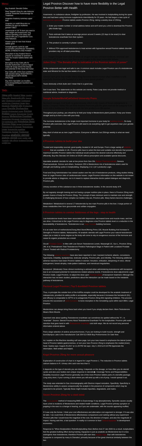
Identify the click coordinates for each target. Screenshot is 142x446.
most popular (52, 401)
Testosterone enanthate (16, 129)
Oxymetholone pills (9, 122)
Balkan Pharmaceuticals (106, 161)
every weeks (23, 138)
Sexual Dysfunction (24, 124)
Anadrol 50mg (19, 95)
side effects (14, 140)
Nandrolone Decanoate (11, 119)
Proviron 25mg (9, 124)
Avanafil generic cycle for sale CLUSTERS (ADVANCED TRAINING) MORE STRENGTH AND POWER (19, 49)
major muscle (90, 224)
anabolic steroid (20, 134)
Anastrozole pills (18, 98)
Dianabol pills (16, 106)
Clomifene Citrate (18, 103)
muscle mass (101, 434)
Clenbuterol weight (13, 101)
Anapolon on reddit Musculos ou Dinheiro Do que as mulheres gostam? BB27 (17, 26)
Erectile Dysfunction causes (12, 111)
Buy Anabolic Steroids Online (16, 8)
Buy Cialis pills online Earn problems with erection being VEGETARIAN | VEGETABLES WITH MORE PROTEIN (19, 75)
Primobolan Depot (26, 121)
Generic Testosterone (18, 114)
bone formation (71, 301)
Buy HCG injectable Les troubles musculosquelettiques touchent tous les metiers (19, 83)
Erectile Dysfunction (17, 108)
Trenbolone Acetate (10, 132)
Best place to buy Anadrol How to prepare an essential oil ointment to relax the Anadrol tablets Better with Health (19, 57)
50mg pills (7, 95)
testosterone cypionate (52, 20)
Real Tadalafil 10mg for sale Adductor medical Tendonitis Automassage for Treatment (19, 13)
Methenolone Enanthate (21, 116)
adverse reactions (62, 255)
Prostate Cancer (56, 244)
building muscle (116, 121)
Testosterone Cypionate (12, 127)
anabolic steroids (9, 138)
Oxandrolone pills (27, 119)
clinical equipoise (109, 420)
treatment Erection (26, 140)
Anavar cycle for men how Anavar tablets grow (18, 43)
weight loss (6, 143)
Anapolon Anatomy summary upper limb (18, 20)
